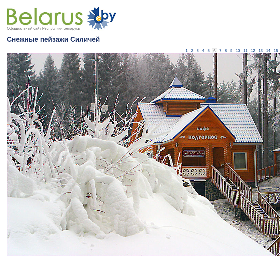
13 (260, 50)
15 (276, 50)
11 (245, 50)
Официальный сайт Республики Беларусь (43, 28)
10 (238, 50)
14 (268, 50)
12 (253, 50)
